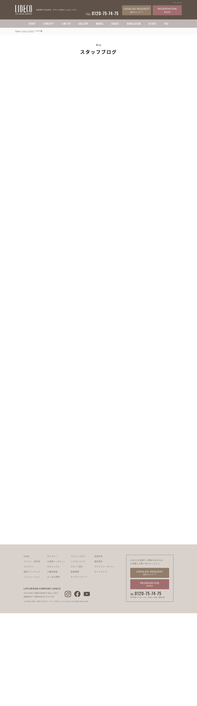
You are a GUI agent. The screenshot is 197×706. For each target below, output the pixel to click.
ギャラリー (52, 572)
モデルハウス (53, 582)
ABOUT (115, 23)
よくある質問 (53, 593)
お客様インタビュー (56, 577)
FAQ (166, 23)
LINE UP (66, 23)
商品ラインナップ (32, 587)
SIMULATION (134, 23)
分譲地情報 (52, 587)
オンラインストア (79, 593)
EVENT (32, 23)
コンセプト (29, 582)
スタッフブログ (28, 31)
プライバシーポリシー (104, 582)
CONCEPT (48, 23)
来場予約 (98, 572)
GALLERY (83, 23)
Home (17, 31)
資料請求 (98, 577)
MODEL (100, 23)
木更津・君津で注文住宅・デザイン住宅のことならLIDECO (54, 617)
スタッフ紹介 (77, 582)
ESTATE (152, 23)
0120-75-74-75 (148, 610)
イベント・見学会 (32, 577)
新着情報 (75, 587)
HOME (27, 572)
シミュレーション (32, 593)
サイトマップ (177, 3)
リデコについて (78, 577)
